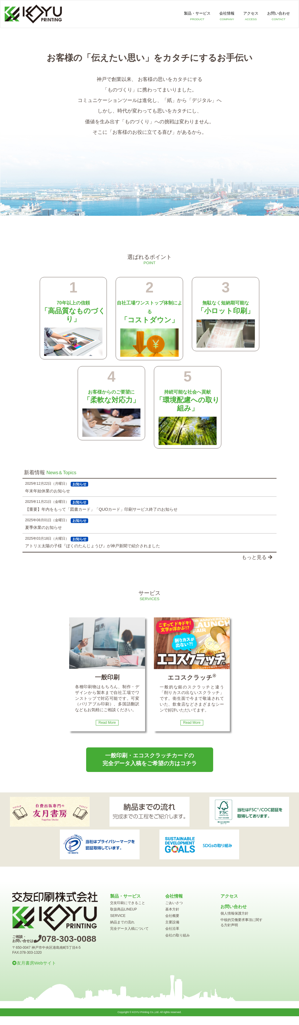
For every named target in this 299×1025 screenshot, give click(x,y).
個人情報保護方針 (234, 913)
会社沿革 (172, 929)
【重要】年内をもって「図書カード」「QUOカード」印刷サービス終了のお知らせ (101, 509)
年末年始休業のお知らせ (47, 491)
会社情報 (226, 16)
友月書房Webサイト (34, 963)
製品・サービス (197, 16)
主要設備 (172, 922)
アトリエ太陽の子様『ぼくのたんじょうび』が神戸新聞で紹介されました (92, 545)
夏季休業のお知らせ (43, 527)
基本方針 (172, 909)
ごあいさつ (174, 903)
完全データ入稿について (129, 929)
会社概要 (172, 916)
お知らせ (79, 484)
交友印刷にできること (127, 903)
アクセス (250, 16)
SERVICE (117, 916)
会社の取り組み (177, 935)
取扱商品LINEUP (123, 909)
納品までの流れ (122, 922)
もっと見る (257, 557)
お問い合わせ (278, 16)
